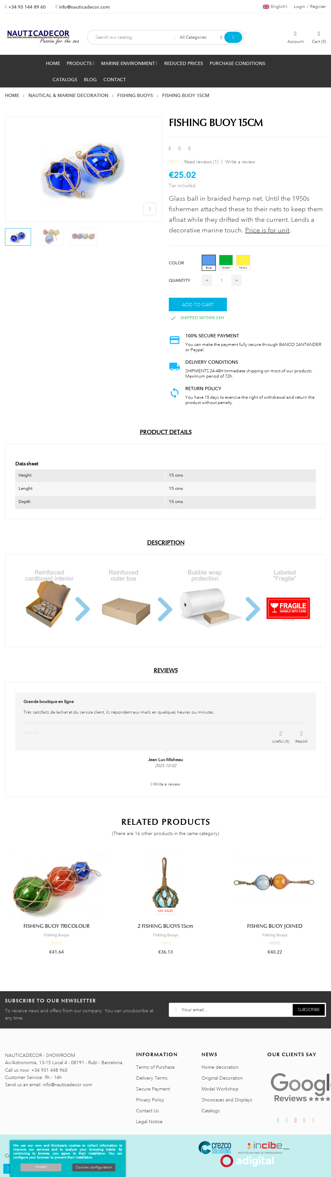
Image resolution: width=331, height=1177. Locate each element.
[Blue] (209, 263)
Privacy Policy (150, 1100)
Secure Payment (153, 1089)
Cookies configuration (94, 1167)
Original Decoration (222, 1078)
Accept (41, 1166)
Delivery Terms (151, 1078)
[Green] (226, 263)
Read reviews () (201, 162)
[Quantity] (222, 280)
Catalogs (211, 1111)
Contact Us (147, 1111)
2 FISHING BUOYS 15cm (165, 926)
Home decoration (220, 1067)
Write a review (240, 162)
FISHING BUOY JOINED (275, 926)
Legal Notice (149, 1122)
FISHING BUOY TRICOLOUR (56, 926)
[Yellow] (243, 263)
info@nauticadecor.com (84, 7)
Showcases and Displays (227, 1100)
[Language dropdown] (275, 6)
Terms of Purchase (155, 1067)
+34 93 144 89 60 (27, 7)
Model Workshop (220, 1089)
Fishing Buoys (56, 935)
